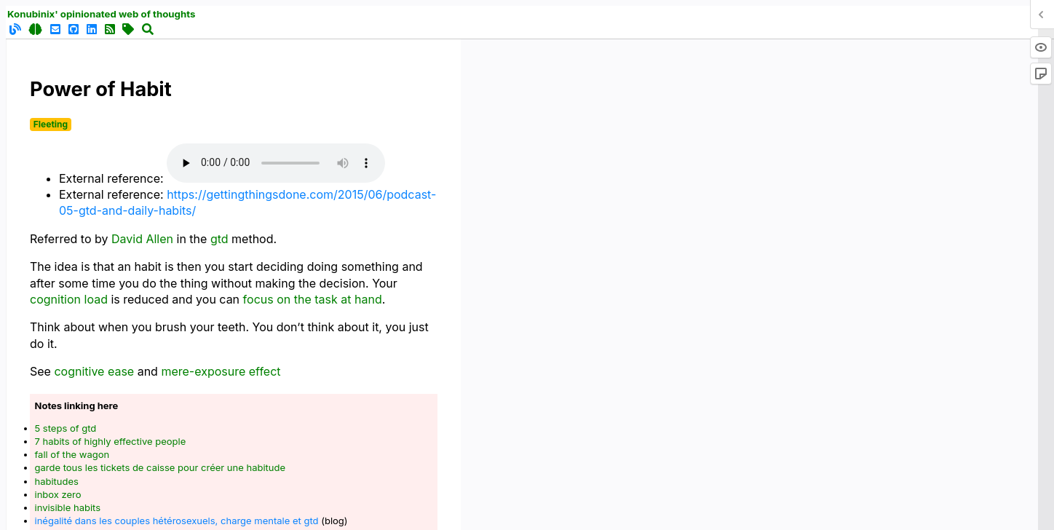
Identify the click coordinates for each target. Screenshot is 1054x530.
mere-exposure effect (220, 371)
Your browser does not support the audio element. (276, 163)
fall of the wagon (72, 454)
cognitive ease (94, 371)
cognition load (69, 299)
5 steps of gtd (66, 428)
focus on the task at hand (312, 299)
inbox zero (58, 494)
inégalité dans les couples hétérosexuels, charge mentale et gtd (177, 520)
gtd (219, 239)
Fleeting (50, 124)
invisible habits (68, 507)
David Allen (142, 239)
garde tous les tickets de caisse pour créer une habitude (160, 467)
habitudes (57, 481)
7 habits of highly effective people (110, 441)
